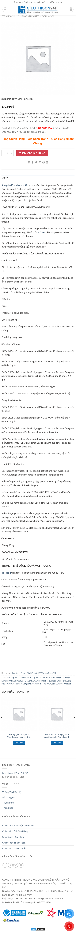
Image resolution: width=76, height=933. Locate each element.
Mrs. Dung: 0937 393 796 (15, 772)
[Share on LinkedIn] (47, 162)
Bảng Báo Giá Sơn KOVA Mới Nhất (30, 681)
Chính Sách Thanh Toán (14, 842)
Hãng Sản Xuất (29, 16)
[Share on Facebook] (32, 162)
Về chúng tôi (8, 797)
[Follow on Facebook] (5, 865)
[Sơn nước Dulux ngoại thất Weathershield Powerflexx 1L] (57, 714)
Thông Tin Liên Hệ (11, 792)
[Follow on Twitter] (15, 865)
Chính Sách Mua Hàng (13, 836)
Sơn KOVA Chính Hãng (61, 684)
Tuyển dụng (8, 802)
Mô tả (4, 178)
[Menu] (5, 9)
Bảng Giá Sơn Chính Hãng (55, 681)
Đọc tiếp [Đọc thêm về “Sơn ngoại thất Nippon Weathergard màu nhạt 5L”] (19, 743)
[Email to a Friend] (40, 162)
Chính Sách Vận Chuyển (14, 848)
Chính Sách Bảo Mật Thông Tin (18, 825)
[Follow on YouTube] (21, 865)
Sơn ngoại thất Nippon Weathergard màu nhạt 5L (19, 735)
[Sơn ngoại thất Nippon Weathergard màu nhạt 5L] (19, 714)
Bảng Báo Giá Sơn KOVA (19, 677)
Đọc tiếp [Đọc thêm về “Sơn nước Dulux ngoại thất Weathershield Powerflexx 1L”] (57, 743)
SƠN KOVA (48, 16)
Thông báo (7, 807)
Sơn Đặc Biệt (28, 673)
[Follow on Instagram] (10, 865)
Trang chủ (9, 16)
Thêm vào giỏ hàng (32, 153)
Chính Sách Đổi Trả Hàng (15, 831)
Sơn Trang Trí (50, 673)
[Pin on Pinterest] (43, 162)
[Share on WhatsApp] (29, 162)
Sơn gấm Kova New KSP (32, 684)
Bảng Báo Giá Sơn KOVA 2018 (42, 677)
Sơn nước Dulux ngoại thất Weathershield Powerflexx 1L (57, 735)
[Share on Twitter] (36, 162)
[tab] (38, 178)
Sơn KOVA (47, 684)
